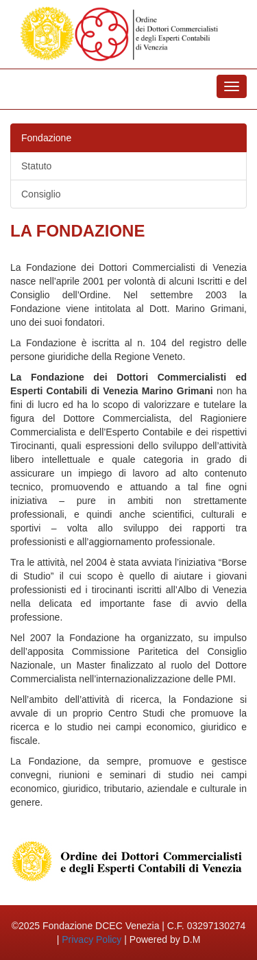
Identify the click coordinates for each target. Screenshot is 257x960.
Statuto (36, 165)
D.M (192, 939)
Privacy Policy (91, 939)
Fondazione (46, 137)
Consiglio (41, 194)
